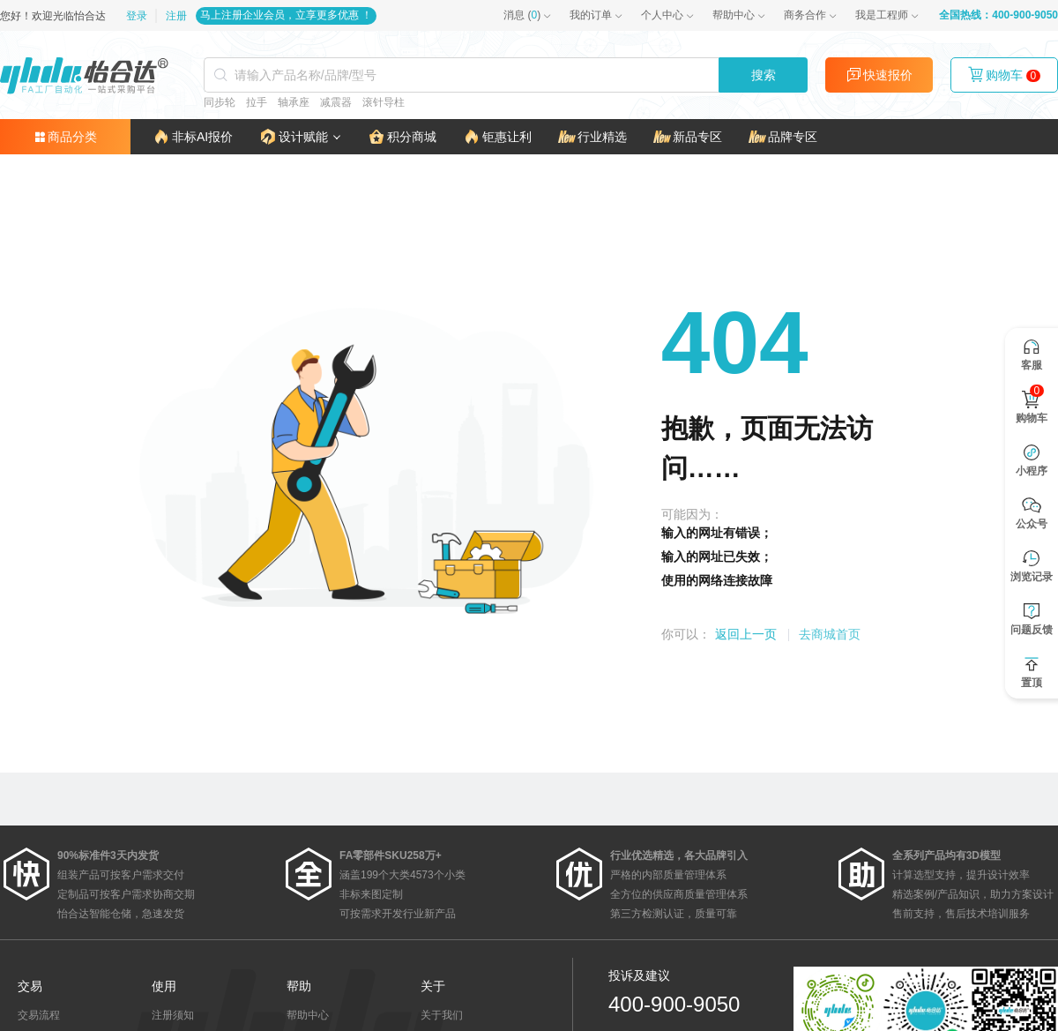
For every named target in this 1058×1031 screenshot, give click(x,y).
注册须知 (173, 1015)
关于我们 (442, 1015)
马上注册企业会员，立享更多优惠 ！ (286, 15)
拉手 (256, 102)
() (521, 15)
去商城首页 (830, 634)
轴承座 (293, 102)
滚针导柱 (383, 102)
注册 (176, 16)
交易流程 (39, 1015)
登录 (138, 16)
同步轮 (219, 102)
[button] (300, 136)
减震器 (336, 102)
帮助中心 (733, 15)
